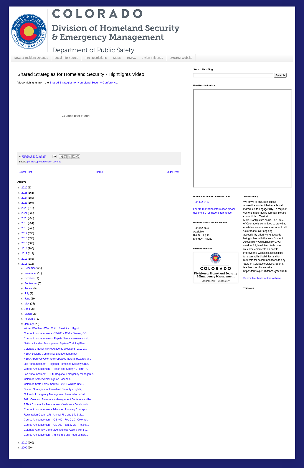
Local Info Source (66, 57)
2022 (24, 207)
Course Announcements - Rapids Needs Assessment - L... (57, 338)
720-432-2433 (201, 201)
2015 (24, 243)
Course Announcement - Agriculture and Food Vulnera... (56, 434)
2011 (24, 263)
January (30, 324)
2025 (24, 192)
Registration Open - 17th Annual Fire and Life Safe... (54, 414)
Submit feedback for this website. (262, 278)
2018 (24, 228)
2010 (24, 442)
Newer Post (25, 171)
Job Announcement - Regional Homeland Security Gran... (57, 363)
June (28, 298)
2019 (24, 223)
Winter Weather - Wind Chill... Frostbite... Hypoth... (53, 328)
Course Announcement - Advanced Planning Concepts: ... (57, 409)
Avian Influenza (152, 57)
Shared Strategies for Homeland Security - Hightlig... (54, 389)
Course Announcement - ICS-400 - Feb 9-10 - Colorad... (56, 419)
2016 (24, 238)
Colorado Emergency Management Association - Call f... (56, 394)
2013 (24, 253)
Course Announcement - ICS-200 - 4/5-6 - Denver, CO (55, 333)
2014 (24, 248)
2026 (24, 187)
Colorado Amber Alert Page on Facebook (47, 379)
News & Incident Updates (31, 57)
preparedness (44, 161)
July (27, 293)
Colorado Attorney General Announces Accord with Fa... (56, 429)
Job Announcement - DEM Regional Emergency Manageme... (59, 374)
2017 (24, 233)
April (27, 308)
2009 (24, 447)
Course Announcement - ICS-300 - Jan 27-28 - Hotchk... (56, 424)
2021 (24, 212)
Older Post (173, 171)
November (31, 273)
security (57, 161)
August (29, 288)
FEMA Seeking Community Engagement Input (50, 353)
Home (99, 171)
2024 (24, 197)
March (29, 313)
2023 (24, 202)
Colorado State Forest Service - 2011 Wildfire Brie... (54, 384)
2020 (24, 218)
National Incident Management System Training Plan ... (56, 343)
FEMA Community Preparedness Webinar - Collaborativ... (57, 404)
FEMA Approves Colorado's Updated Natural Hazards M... (57, 358)
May (27, 303)
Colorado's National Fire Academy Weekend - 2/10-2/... (56, 348)
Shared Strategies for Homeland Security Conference (83, 82)
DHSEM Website (181, 57)
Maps (117, 57)
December (31, 268)
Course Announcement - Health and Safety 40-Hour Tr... (56, 368)
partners (31, 161)
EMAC (131, 57)
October (30, 278)
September (31, 283)
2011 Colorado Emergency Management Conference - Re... (58, 399)
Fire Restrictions (96, 57)
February (30, 318)
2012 (24, 258)
